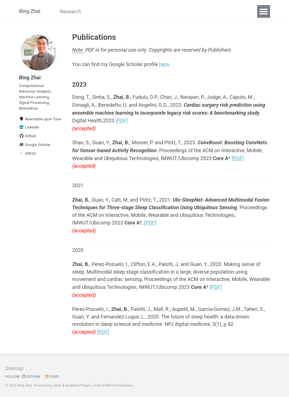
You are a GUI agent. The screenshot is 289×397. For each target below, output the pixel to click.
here (165, 64)
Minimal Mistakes (119, 384)
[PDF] (122, 120)
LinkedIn (29, 128)
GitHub (31, 375)
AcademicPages (78, 384)
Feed (52, 375)
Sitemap (14, 367)
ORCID (27, 154)
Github (27, 137)
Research (71, 11)
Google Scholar (35, 146)
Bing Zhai (30, 11)
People (190, 11)
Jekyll (57, 384)
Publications (106, 11)
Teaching (140, 11)
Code (167, 11)
